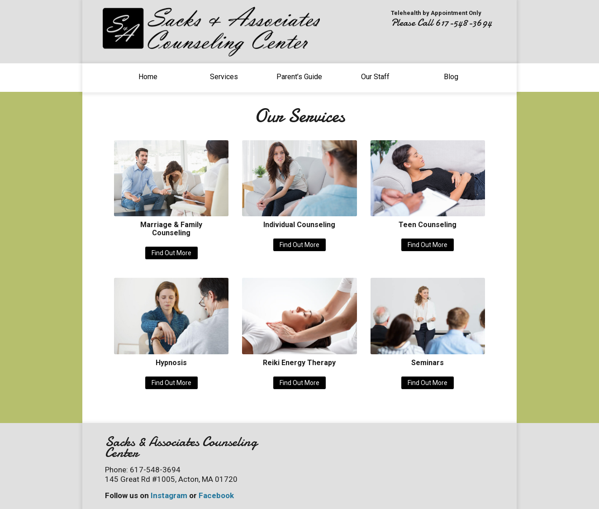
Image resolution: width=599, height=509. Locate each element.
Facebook (216, 495)
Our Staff (375, 76)
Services (224, 76)
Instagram (169, 495)
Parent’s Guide (299, 76)
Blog (451, 76)
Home (147, 76)
